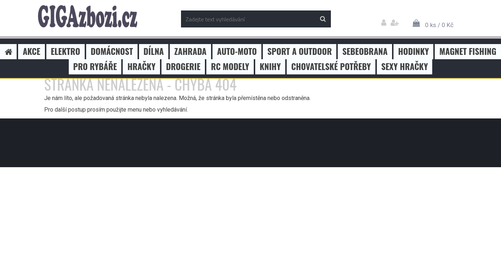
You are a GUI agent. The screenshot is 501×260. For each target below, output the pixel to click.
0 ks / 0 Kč (439, 25)
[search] (322, 19)
